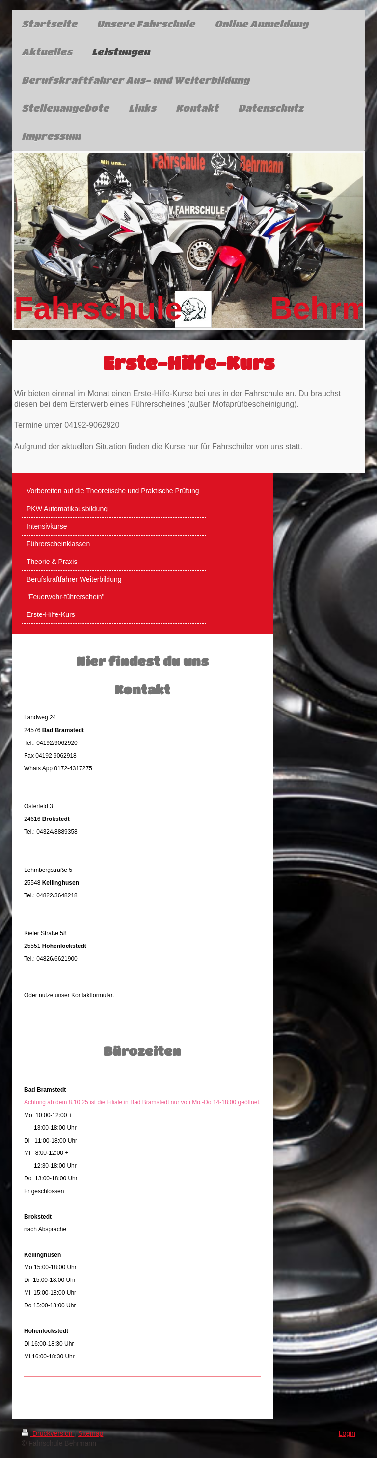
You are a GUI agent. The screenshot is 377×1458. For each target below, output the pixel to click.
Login (347, 1433)
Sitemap (90, 1433)
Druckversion (48, 1433)
